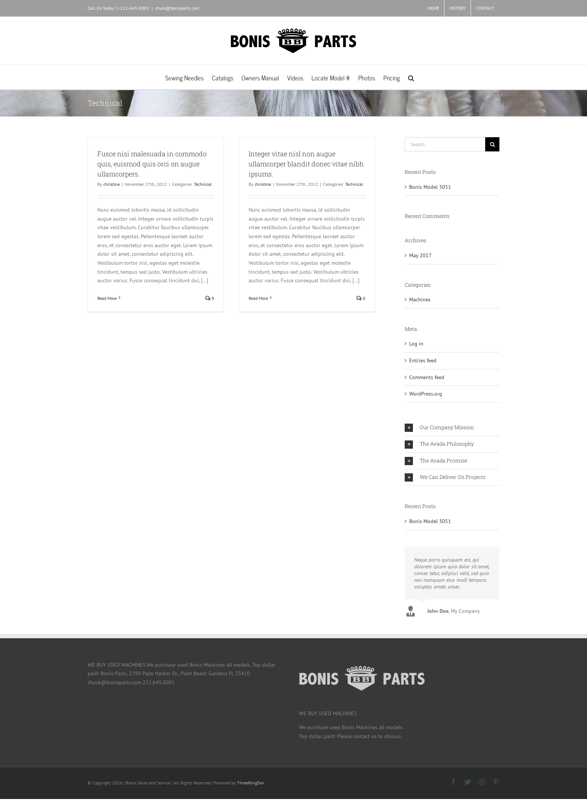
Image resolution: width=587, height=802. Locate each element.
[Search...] (445, 144)
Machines (420, 299)
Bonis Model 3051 (430, 187)
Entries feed (423, 360)
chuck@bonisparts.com (177, 8)
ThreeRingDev (250, 783)
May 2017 (420, 255)
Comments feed (426, 377)
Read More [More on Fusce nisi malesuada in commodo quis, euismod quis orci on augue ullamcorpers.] (107, 298)
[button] (411, 77)
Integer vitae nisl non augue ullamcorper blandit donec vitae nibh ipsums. (306, 163)
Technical (203, 184)
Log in (416, 343)
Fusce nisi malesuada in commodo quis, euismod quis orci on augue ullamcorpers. (152, 163)
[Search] (492, 144)
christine (111, 184)
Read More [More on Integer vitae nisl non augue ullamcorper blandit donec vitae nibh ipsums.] (258, 298)
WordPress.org (425, 393)
